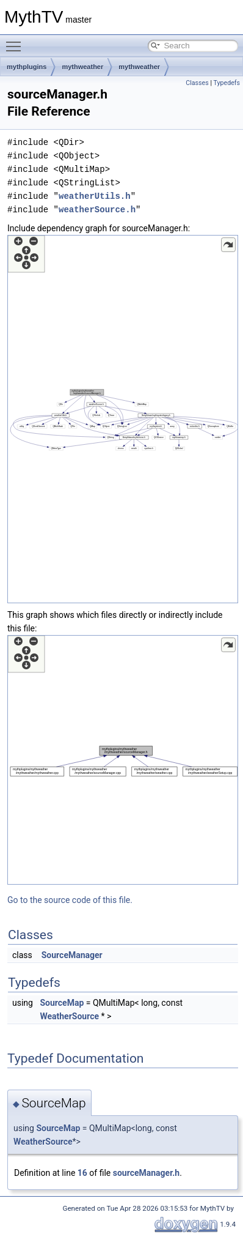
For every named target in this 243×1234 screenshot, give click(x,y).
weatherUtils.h (95, 196)
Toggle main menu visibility (16, 41)
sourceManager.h (146, 1173)
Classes (197, 83)
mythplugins (26, 66)
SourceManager (72, 955)
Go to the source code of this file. (69, 900)
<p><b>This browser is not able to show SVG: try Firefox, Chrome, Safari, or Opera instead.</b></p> (123, 419)
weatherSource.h (97, 209)
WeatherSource (69, 1016)
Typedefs (226, 83)
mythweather (82, 66)
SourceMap (62, 1003)
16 (82, 1173)
